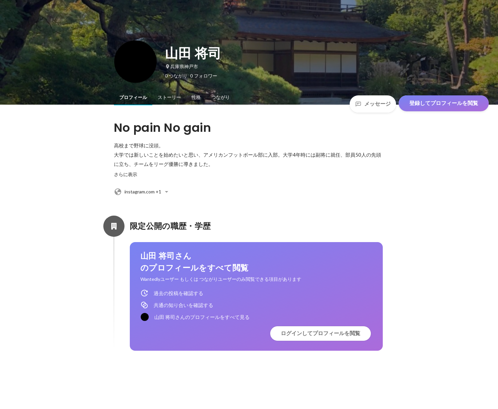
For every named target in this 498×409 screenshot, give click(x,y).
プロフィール (133, 97)
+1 (142, 192)
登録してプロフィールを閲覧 (443, 103)
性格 (196, 97)
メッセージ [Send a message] (373, 104)
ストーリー (169, 97)
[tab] (133, 97)
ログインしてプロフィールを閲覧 (320, 333)
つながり (220, 97)
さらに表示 (125, 174)
